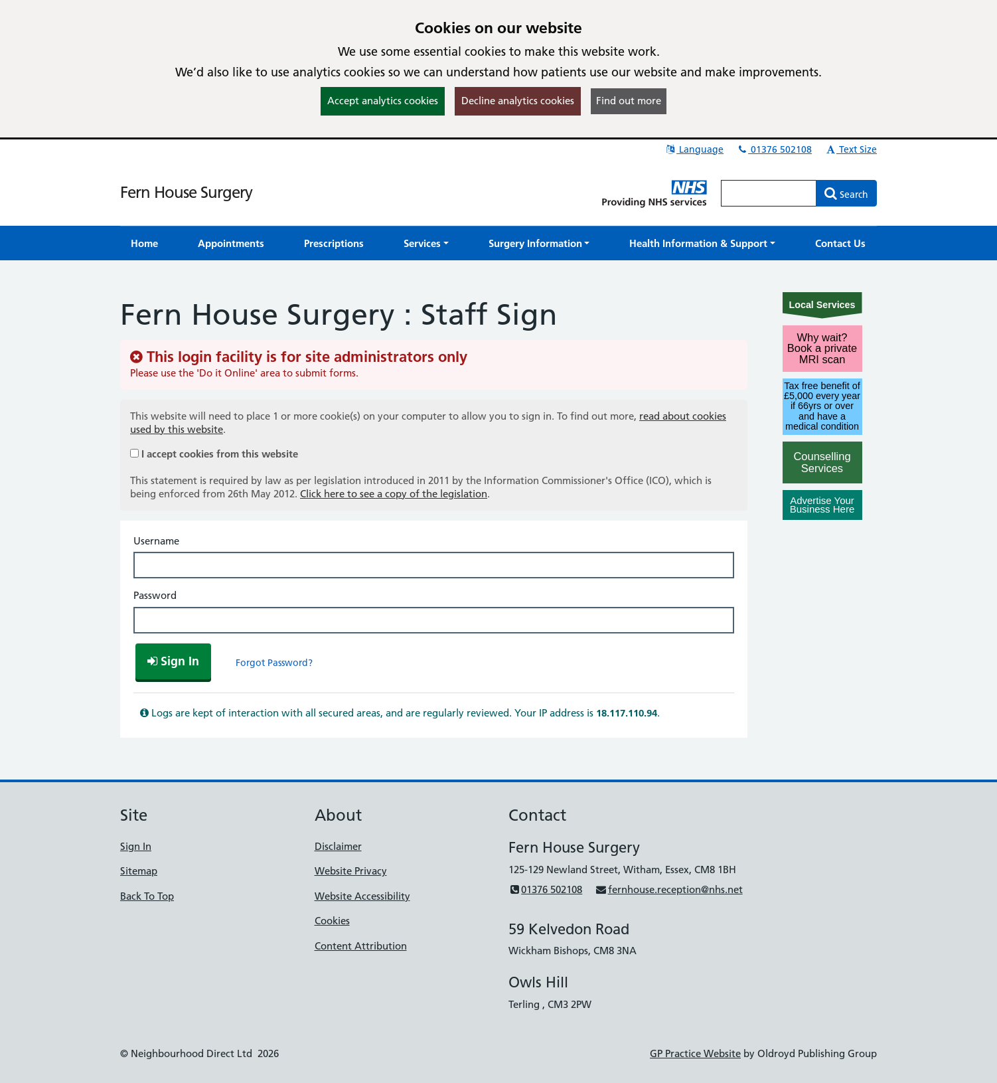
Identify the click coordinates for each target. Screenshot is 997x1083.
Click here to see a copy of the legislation (393, 493)
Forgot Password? (274, 663)
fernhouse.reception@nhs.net (668, 889)
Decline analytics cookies (517, 100)
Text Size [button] (850, 149)
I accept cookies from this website (219, 454)
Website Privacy (351, 871)
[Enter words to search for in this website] (768, 193)
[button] (426, 243)
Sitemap (138, 871)
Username (156, 541)
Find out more (628, 100)
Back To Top (147, 896)
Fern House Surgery (186, 192)
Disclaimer (338, 846)
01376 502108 (774, 149)
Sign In (135, 846)
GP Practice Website (695, 1053)
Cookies (332, 920)
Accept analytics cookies (382, 100)
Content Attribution (361, 946)
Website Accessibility (362, 896)
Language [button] (694, 149)
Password (155, 595)
